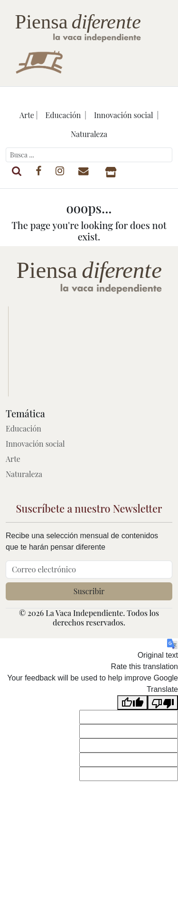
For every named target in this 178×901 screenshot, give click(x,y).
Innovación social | (126, 115)
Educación (23, 428)
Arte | (28, 115)
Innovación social (35, 444)
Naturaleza (89, 134)
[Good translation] (132, 702)
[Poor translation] (163, 702)
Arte (13, 459)
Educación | (66, 115)
